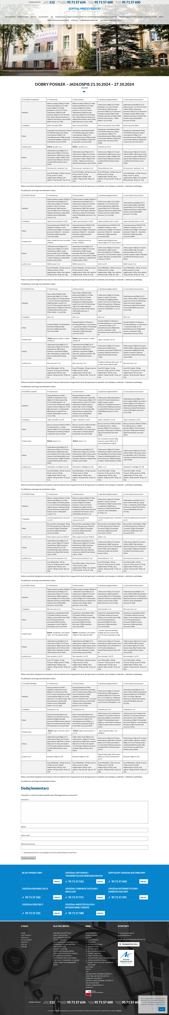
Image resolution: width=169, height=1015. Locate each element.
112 (52, 2)
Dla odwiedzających (62, 937)
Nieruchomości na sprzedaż (58, 20)
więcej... (57, 881)
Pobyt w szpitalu (60, 935)
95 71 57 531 (33, 913)
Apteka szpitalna (95, 944)
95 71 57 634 (76, 2)
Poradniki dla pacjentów (64, 944)
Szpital (33, 17)
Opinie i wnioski (60, 940)
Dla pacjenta (43, 17)
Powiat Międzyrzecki (94, 985)
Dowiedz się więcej (159, 1004)
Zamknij (162, 1009)
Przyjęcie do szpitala (62, 933)
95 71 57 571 (76, 897)
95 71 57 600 (103, 2)
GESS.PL (119, 1011)
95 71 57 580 (76, 913)
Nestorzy (90, 967)
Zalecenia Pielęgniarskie (63, 951)
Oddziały (25, 937)
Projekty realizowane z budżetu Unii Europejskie (138, 17)
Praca (161, 17)
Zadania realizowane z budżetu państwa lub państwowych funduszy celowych (86, 17)
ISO (52, 17)
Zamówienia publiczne (89, 20)
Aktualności (10, 17)
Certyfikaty (26, 935)
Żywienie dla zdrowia (62, 956)
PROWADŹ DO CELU (129, 944)
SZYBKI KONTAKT (35, 2)
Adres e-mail (25, 835)
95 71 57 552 (76, 881)
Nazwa (23, 827)
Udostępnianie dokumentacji (65, 942)
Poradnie (92, 942)
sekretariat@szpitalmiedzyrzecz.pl (133, 939)
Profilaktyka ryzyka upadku (65, 953)
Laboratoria (93, 947)
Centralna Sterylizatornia (110, 20)
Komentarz (25, 799)
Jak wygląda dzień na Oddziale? (101, 958)
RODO (55, 965)
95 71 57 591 (119, 897)
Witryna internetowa (28, 844)
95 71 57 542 (33, 897)
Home (23, 933)
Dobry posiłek (23, 17)
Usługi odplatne (60, 949)
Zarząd (24, 947)
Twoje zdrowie (59, 947)
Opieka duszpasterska (97, 960)
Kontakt (74, 20)
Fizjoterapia (93, 940)
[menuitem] (35, 2)
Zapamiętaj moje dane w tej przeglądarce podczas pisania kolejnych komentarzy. (50, 852)
